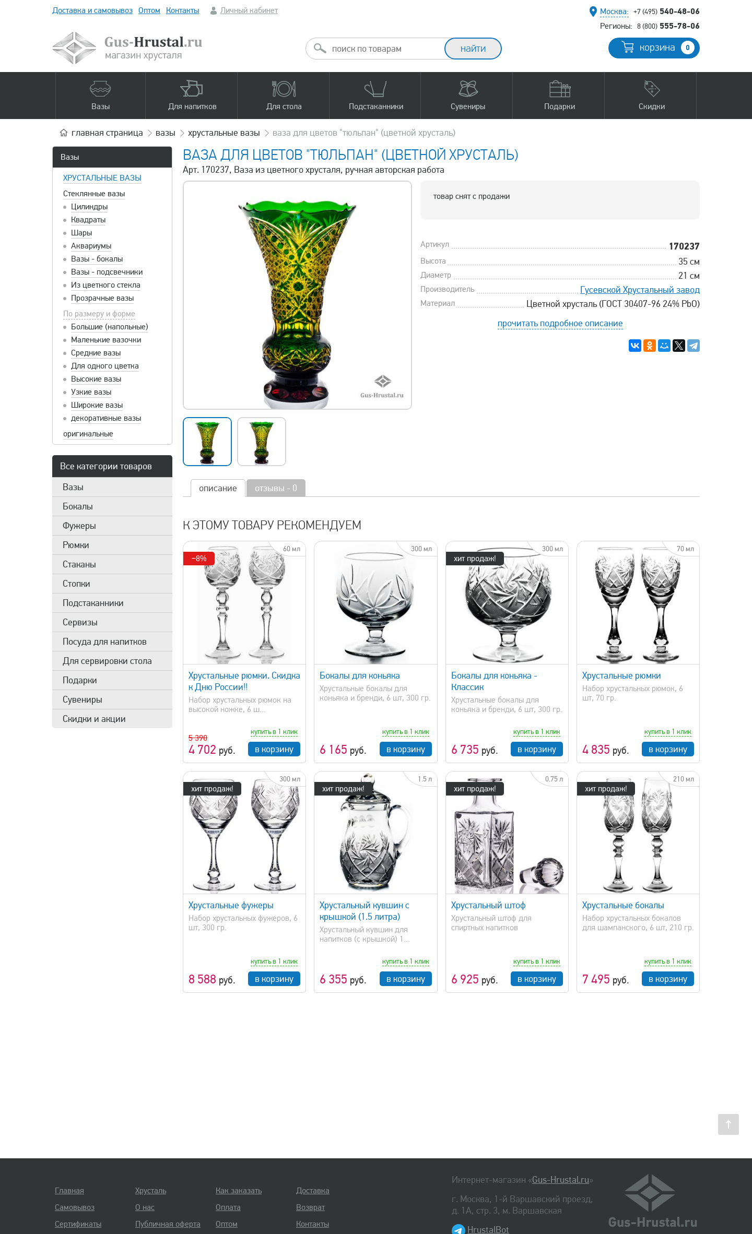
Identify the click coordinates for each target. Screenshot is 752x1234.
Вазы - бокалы (97, 259)
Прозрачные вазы (102, 298)
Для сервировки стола (107, 661)
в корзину (274, 749)
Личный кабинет (249, 10)
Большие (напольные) (109, 327)
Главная (69, 1190)
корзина (667, 47)
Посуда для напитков (105, 641)
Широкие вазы (97, 405)
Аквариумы (91, 246)
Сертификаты (78, 1224)
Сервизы (80, 622)
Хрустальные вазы (102, 178)
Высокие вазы (96, 379)
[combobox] (384, 49)
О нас (145, 1207)
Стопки (76, 583)
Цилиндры (89, 206)
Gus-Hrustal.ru (560, 1179)
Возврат (310, 1207)
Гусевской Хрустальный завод (640, 289)
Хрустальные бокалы (623, 905)
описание (218, 488)
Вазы (70, 157)
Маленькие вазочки (106, 340)
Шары (81, 233)
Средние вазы (96, 353)
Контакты (182, 10)
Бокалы (78, 506)
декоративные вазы (106, 418)
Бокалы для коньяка (360, 675)
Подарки (80, 680)
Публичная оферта (168, 1224)
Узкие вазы (91, 392)
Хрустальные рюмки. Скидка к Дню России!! (244, 681)
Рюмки (76, 545)
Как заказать (239, 1190)
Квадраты (88, 220)
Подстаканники (93, 603)
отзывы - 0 (276, 488)
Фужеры (79, 525)
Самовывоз (75, 1207)
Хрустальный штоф (488, 905)
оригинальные (88, 434)
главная (107, 132)
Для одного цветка (105, 366)
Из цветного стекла (105, 285)
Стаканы (79, 564)
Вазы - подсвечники (107, 272)
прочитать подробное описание (560, 323)
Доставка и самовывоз (92, 10)
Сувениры (82, 699)
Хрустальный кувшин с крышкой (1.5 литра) (364, 910)
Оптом (149, 10)
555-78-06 (668, 25)
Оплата (228, 1207)
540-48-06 (666, 11)
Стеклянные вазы (94, 193)
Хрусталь (150, 1190)
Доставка (313, 1190)
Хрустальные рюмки (621, 675)
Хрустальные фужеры (231, 905)
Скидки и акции (94, 719)
